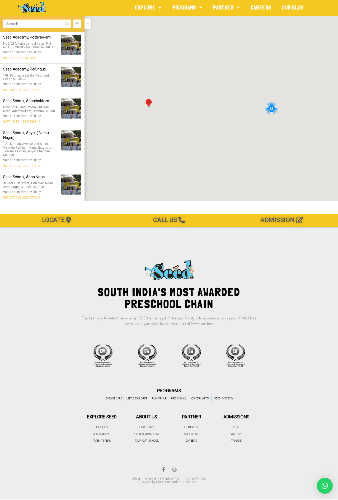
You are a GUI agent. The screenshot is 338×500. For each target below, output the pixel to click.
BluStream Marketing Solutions (176, 482)
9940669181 (31, 58)
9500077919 (12, 166)
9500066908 (12, 90)
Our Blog (293, 7)
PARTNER (226, 7)
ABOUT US (146, 417)
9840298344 (31, 122)
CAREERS (261, 7)
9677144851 (12, 122)
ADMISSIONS (236, 417)
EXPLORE (148, 7)
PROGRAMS (187, 7)
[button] (148, 103)
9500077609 (12, 58)
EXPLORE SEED (101, 417)
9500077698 (12, 198)
